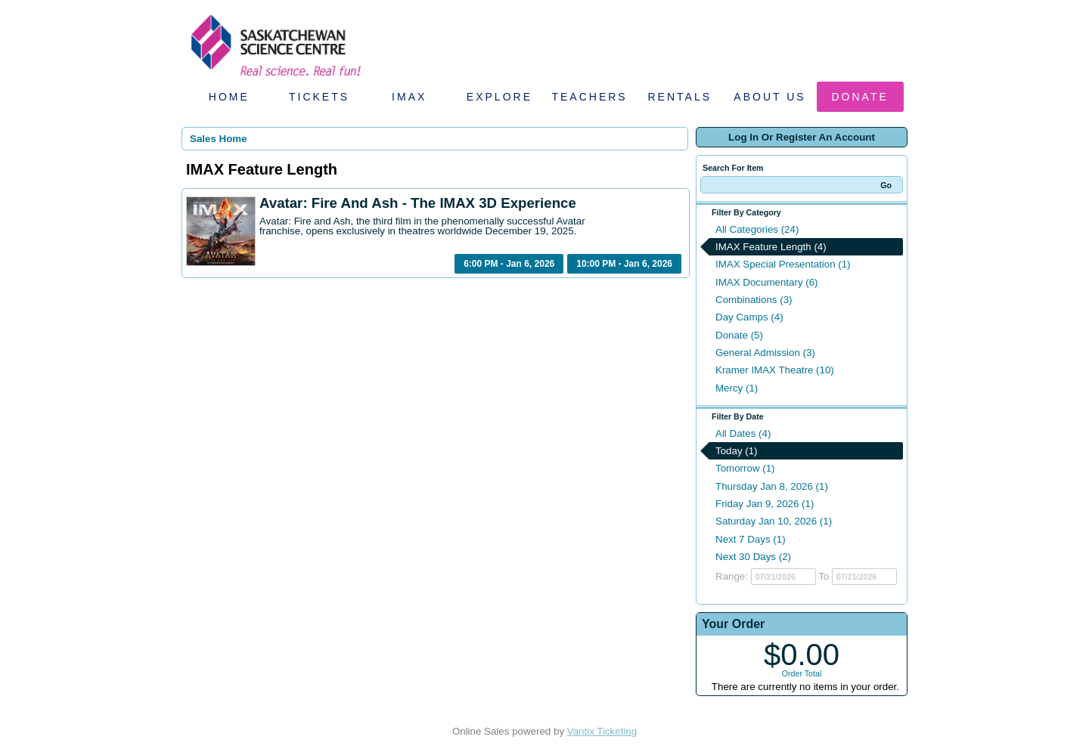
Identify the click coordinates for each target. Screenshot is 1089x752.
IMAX (409, 97)
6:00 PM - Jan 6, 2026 (509, 263)
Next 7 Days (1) (750, 539)
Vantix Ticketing (602, 731)
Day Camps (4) (749, 317)
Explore (499, 97)
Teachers (589, 97)
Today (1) (736, 450)
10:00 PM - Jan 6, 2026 (624, 263)
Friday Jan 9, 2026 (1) (764, 503)
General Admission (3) (765, 352)
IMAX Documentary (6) (766, 282)
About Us (769, 97)
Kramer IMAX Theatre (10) (774, 370)
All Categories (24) (757, 229)
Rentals (680, 97)
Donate (860, 97)
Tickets (319, 97)
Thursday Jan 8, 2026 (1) (771, 486)
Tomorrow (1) (745, 468)
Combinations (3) (753, 299)
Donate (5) (739, 335)
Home (229, 97)
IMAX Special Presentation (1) (783, 264)
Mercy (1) (736, 388)
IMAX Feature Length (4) (771, 246)
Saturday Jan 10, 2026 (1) (773, 521)
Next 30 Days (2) (753, 556)
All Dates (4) (743, 433)
